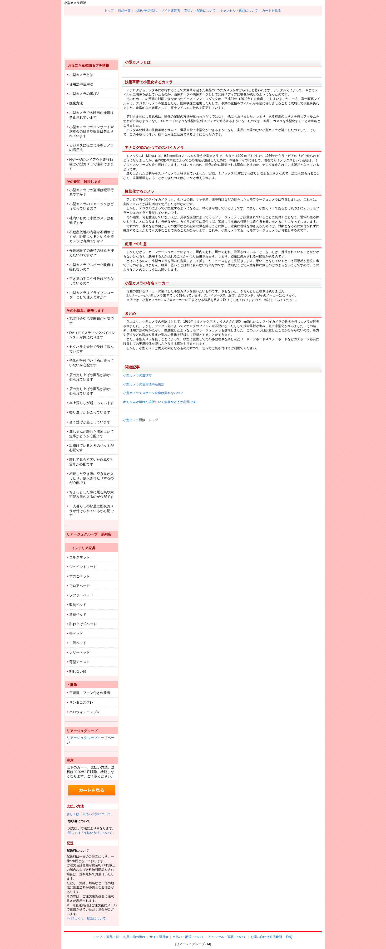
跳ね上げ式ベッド (83, 624)
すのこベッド (79, 576)
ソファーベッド (81, 595)
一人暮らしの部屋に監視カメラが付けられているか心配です (91, 510)
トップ (109, 10)
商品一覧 (124, 10)
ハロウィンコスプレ (84, 712)
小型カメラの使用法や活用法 (143, 384)
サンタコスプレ (81, 702)
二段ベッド (77, 643)
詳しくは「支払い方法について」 (90, 814)
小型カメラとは (81, 75)
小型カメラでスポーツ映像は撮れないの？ (153, 393)
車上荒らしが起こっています (91, 403)
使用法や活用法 (81, 84)
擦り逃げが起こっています (89, 412)
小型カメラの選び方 (137, 375)
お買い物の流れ (146, 10)
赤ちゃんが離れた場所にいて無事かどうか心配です (159, 402)
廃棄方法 (76, 103)
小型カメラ (131, 420)
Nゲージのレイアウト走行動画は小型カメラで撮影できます (91, 164)
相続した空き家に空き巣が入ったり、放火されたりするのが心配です (91, 478)
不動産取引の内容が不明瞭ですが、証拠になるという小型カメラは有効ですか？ (91, 236)
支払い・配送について (200, 10)
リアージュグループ (82, 738)
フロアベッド (79, 586)
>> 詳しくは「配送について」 (88, 918)
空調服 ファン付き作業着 (89, 693)
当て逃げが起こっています (89, 422)
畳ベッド (76, 633)
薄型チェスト (79, 662)
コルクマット (79, 557)
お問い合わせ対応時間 (266, 937)
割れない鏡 (77, 671)
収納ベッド (77, 605)
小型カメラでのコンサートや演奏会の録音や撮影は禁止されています (91, 131)
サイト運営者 (170, 10)
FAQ (289, 937)
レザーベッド (79, 652)
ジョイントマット (83, 567)
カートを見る (271, 10)
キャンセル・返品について (239, 10)
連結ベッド (77, 614)
